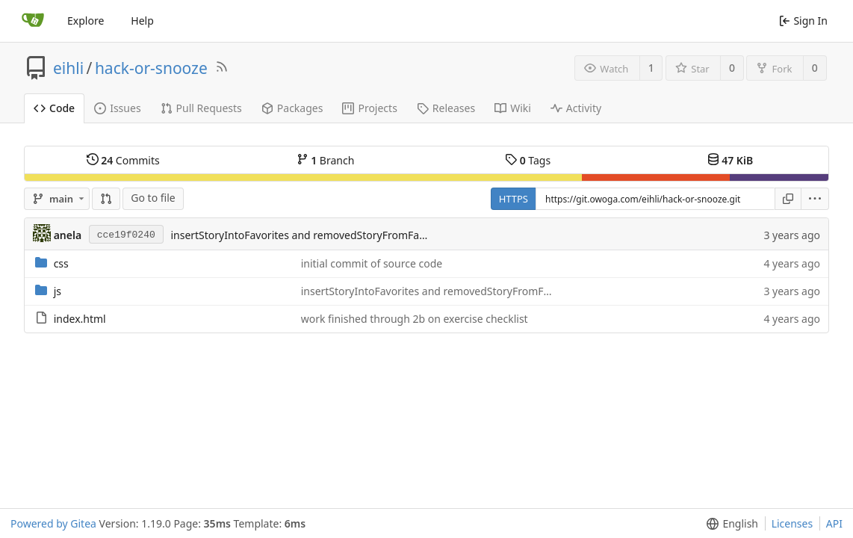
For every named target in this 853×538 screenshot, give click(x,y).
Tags (527, 160)
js (57, 291)
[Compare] (106, 199)
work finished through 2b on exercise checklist (414, 319)
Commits (123, 160)
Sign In (803, 20)
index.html (80, 319)
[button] (815, 199)
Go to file (153, 198)
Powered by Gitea (53, 523)
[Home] (33, 21)
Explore (85, 20)
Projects (369, 108)
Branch (326, 160)
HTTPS (513, 198)
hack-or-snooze (151, 68)
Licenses (792, 523)
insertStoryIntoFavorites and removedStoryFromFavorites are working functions (366, 235)
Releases (446, 108)
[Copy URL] (788, 199)
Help (142, 20)
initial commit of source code (372, 263)
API (834, 523)
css (61, 263)
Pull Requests (201, 108)
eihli (68, 68)
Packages (292, 108)
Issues (117, 108)
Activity (575, 108)
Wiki (512, 108)
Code (54, 108)
